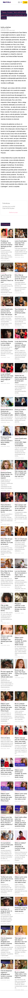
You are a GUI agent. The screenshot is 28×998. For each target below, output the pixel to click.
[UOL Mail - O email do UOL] (19, 2)
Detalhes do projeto (14, 212)
